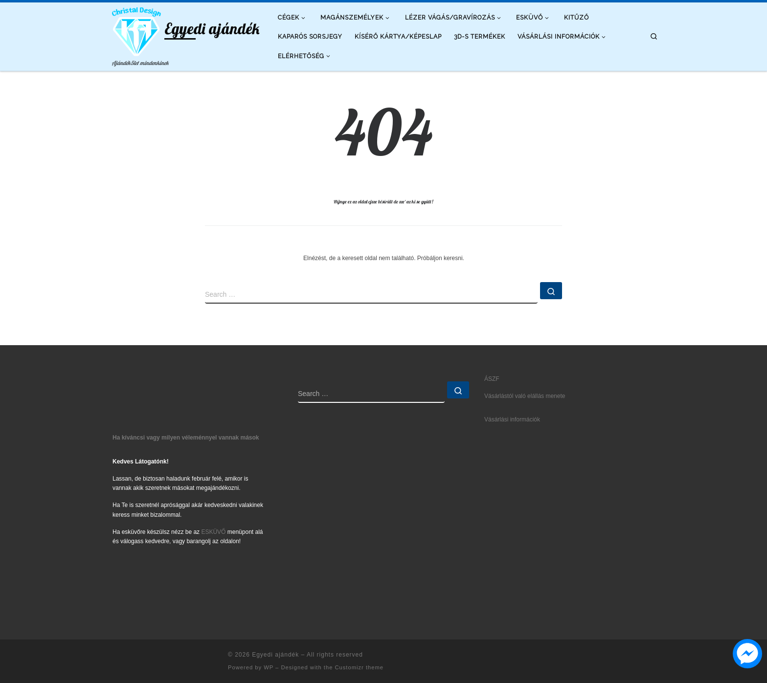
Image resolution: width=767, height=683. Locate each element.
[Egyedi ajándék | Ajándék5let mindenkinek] (136, 29)
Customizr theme (359, 667)
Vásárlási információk (512, 419)
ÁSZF (491, 378)
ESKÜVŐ (213, 532)
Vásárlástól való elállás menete (524, 396)
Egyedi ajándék (275, 654)
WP (268, 667)
